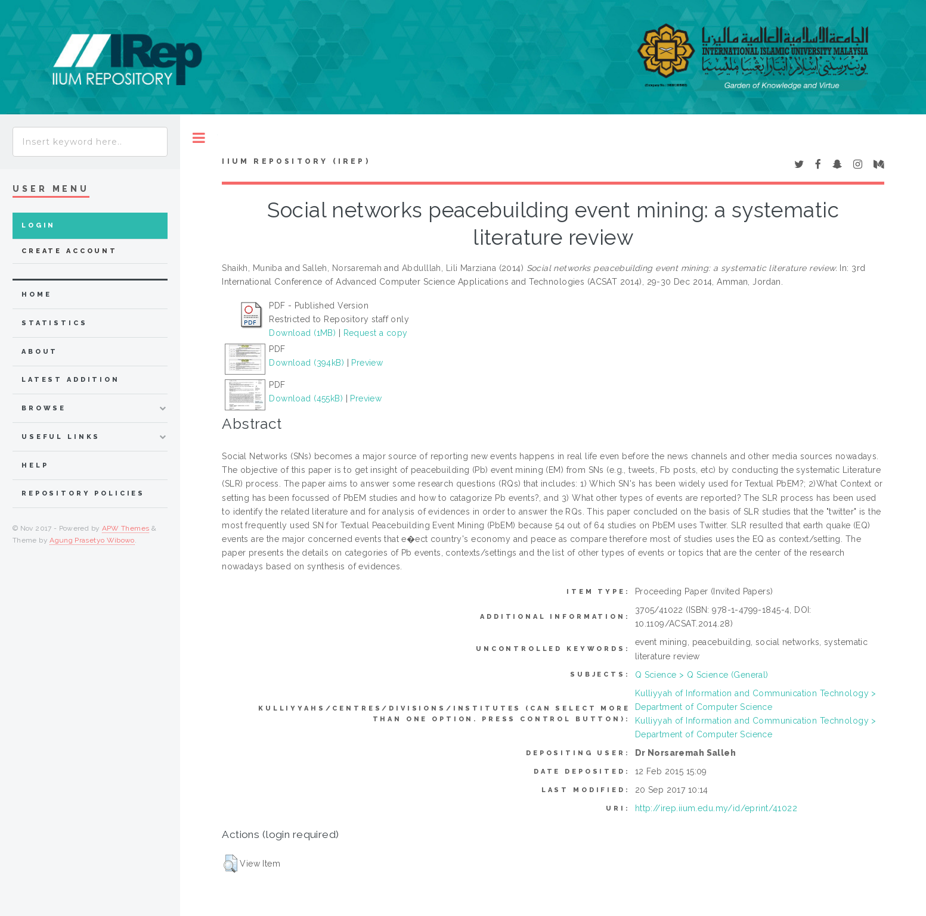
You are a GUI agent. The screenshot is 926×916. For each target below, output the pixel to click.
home (36, 294)
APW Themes (126, 528)
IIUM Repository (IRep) (296, 161)
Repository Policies (83, 493)
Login (38, 225)
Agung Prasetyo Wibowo (92, 540)
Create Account (69, 251)
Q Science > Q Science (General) (702, 675)
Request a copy (375, 333)
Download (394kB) (306, 362)
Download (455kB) (306, 398)
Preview (367, 362)
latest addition (70, 380)
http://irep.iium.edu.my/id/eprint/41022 (716, 808)
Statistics (54, 323)
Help (34, 465)
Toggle (199, 137)
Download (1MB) (302, 333)
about (39, 352)
